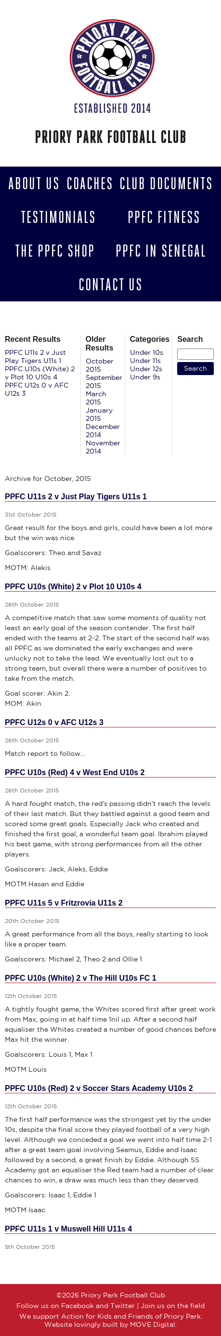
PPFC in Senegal (161, 250)
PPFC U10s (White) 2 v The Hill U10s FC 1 (80, 978)
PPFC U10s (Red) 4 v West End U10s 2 (74, 772)
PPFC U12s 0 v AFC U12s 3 (54, 722)
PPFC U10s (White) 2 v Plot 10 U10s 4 (40, 373)
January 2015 (99, 414)
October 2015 (100, 365)
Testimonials (58, 217)
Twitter (122, 1306)
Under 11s (145, 360)
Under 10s (146, 352)
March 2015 (96, 398)
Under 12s (146, 369)
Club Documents (166, 183)
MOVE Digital (152, 1324)
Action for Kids (86, 1316)
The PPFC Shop (55, 250)
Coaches (89, 183)
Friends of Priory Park (164, 1316)
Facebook (77, 1306)
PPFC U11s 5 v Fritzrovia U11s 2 (64, 903)
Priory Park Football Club (111, 137)
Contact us (110, 284)
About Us (34, 183)
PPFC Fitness (164, 217)
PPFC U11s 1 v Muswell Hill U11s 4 (68, 1229)
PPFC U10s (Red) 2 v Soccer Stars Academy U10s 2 (99, 1088)
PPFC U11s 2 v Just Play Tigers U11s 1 (35, 356)
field (197, 1306)
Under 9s (145, 377)
